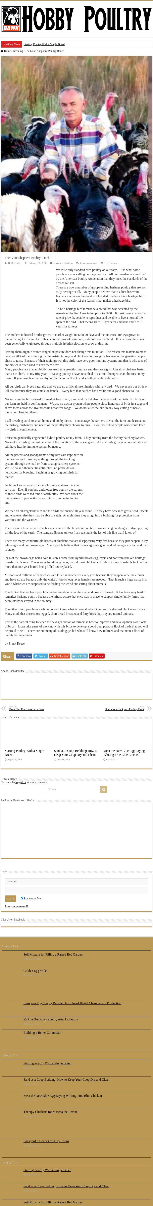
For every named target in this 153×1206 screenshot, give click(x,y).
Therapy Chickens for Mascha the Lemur (50, 1112)
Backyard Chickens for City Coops (46, 1141)
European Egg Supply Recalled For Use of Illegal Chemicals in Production (72, 1003)
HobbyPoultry (15, 263)
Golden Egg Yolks (35, 971)
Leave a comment (88, 263)
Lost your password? (16, 906)
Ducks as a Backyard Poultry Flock (123, 708)
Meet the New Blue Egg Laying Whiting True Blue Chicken (124, 753)
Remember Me (31, 898)
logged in (21, 782)
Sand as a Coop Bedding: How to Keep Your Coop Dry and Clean (75, 753)
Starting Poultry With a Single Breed (44, 44)
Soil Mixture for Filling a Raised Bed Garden (53, 954)
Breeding (18, 51)
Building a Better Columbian (42, 1033)
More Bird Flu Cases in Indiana (29, 708)
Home (6, 51)
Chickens (68, 263)
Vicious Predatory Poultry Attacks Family (51, 1019)
